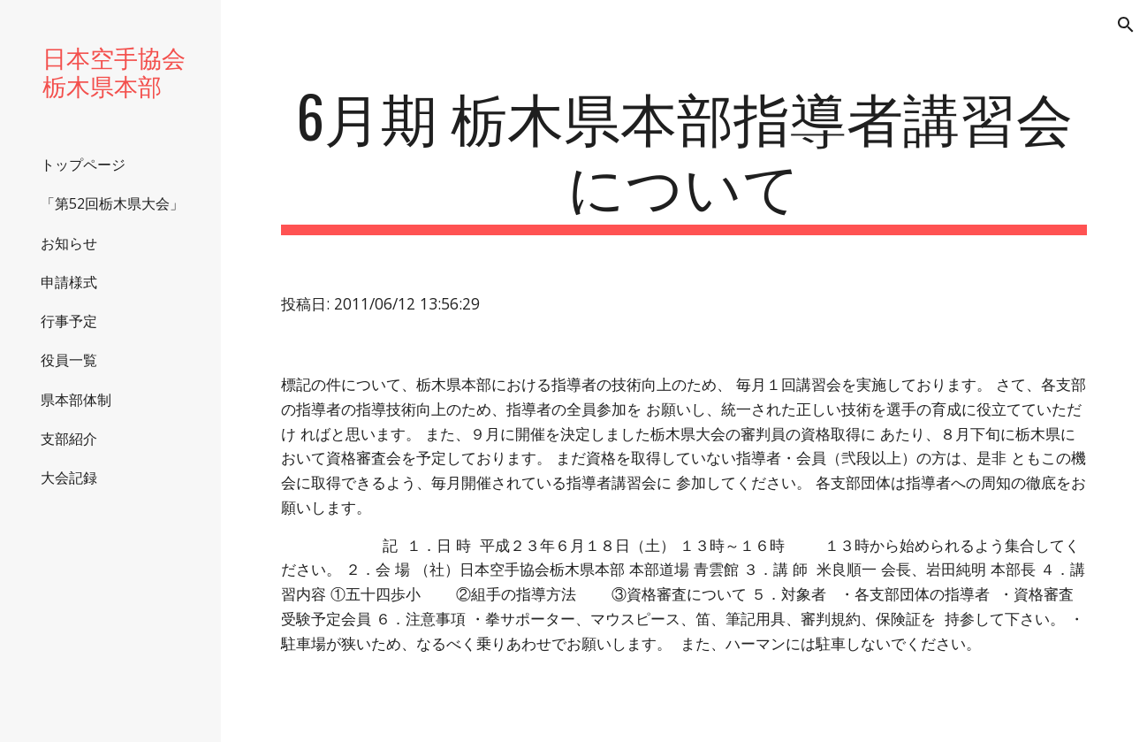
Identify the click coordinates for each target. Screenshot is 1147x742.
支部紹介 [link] (69, 438)
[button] (1126, 25)
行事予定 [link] (69, 321)
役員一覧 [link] (69, 360)
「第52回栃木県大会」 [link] (112, 203)
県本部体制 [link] (76, 399)
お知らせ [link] (69, 243)
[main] (684, 158)
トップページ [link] (83, 164)
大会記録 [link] (69, 477)
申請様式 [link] (69, 282)
